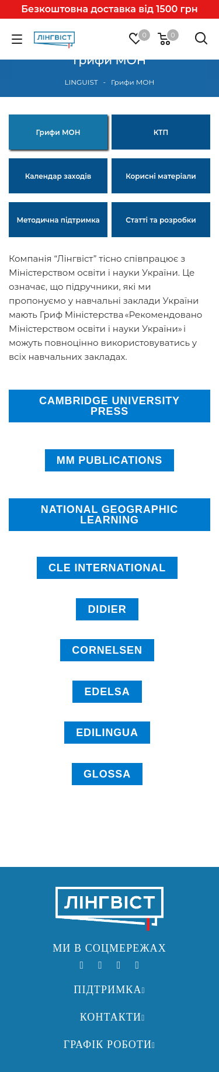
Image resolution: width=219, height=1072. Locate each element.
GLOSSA (107, 774)
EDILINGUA (107, 732)
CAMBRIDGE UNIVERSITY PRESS (109, 406)
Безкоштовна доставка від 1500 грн (109, 9)
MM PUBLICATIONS (109, 460)
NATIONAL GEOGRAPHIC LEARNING (109, 515)
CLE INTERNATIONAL (107, 568)
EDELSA (107, 692)
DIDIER (107, 609)
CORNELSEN (107, 650)
